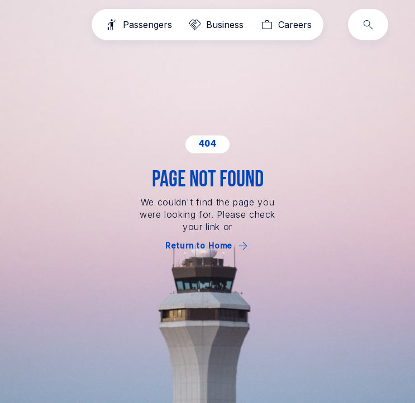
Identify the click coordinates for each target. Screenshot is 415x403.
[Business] (215, 24)
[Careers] (285, 24)
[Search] (368, 24)
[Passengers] (137, 24)
